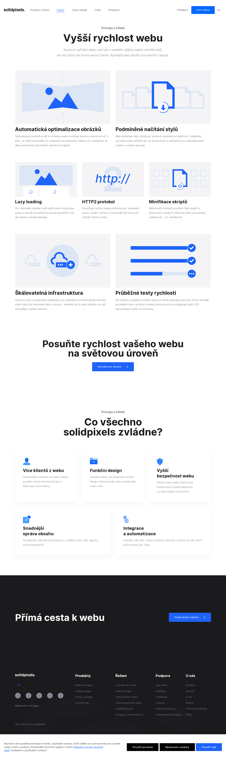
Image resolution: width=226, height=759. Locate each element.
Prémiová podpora (165, 708)
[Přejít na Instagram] (18, 695)
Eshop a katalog (83, 696)
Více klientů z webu (126, 685)
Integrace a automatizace (129, 714)
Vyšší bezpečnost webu (129, 702)
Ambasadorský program (169, 714)
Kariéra (189, 702)
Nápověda (161, 685)
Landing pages (83, 691)
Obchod (190, 691)
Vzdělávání (161, 696)
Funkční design (123, 691)
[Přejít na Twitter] (60, 695)
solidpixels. (40, 724)
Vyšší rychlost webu (126, 696)
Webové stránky (84, 685)
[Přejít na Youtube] (28, 695)
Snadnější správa (125, 708)
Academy (161, 691)
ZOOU (189, 714)
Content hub (82, 702)
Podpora (160, 702)
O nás (189, 696)
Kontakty (190, 685)
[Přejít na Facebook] (50, 695)
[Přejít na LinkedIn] (39, 695)
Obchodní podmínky (196, 708)
